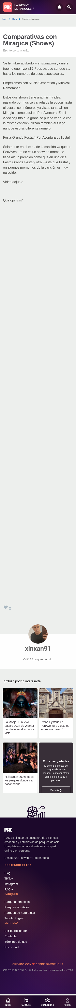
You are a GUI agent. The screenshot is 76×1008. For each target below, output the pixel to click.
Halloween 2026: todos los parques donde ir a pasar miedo (19, 780)
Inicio (4, 19)
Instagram (11, 884)
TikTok (8, 878)
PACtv (8, 889)
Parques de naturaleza (19, 912)
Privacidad (11, 947)
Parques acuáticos (16, 907)
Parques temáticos (17, 901)
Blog (14, 19)
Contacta (10, 936)
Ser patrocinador (15, 930)
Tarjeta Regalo (14, 918)
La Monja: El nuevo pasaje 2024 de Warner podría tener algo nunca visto (19, 727)
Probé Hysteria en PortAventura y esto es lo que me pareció (55, 725)
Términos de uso (15, 941)
